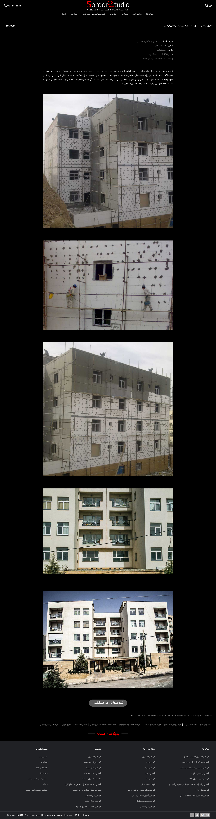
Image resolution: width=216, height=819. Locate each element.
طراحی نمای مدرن (94, 768)
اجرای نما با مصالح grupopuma (130, 724)
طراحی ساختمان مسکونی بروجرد (195, 768)
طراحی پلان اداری (202, 790)
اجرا (64, 14)
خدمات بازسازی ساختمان (91, 779)
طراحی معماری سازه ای (146, 801)
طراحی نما (151, 779)
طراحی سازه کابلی (93, 795)
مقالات (124, 14)
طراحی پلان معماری (93, 762)
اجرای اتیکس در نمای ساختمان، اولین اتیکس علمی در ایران (152, 715)
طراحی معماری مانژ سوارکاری (197, 756)
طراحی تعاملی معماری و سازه (89, 806)
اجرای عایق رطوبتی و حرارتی (49, 724)
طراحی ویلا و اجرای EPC (199, 779)
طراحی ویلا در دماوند (200, 773)
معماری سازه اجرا (183, 715)
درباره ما (44, 762)
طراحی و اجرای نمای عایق (172, 724)
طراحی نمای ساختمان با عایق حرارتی (74, 724)
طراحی (74, 14)
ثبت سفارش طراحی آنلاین (93, 14)
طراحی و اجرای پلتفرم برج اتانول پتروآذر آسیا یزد (189, 784)
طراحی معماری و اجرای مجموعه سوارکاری (83, 784)
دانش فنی (137, 14)
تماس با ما (43, 756)
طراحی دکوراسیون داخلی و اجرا (142, 790)
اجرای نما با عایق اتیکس (152, 724)
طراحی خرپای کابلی (93, 801)
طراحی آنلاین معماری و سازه (143, 795)
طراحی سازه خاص (148, 806)
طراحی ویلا (151, 762)
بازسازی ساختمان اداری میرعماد (196, 762)
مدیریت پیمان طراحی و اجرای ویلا (87, 790)
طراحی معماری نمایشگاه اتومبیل (195, 795)
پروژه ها (150, 14)
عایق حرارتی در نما (190, 724)
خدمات (113, 14)
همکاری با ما (42, 768)
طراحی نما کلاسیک (93, 773)
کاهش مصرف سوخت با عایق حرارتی (103, 724)
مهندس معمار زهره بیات (37, 790)
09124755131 (13, 6)
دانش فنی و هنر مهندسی (37, 779)
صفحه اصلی (207, 715)
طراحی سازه (150, 768)
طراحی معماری (149, 756)
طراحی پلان (150, 773)
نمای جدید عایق (205, 724)
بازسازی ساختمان (148, 784)
